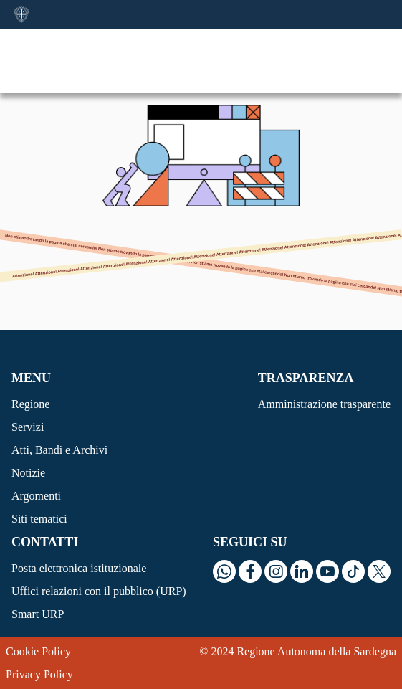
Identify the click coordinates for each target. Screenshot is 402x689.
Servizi (27, 427)
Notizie (28, 473)
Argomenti (36, 496)
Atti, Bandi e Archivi (59, 450)
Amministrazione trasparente (324, 404)
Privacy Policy (39, 674)
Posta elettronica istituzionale (78, 568)
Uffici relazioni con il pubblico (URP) (98, 591)
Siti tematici (39, 519)
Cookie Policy (38, 651)
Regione (30, 404)
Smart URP (37, 614)
